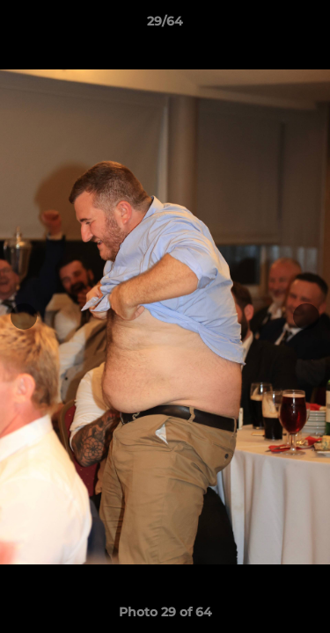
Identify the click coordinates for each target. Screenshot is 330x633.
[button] (308, 25)
